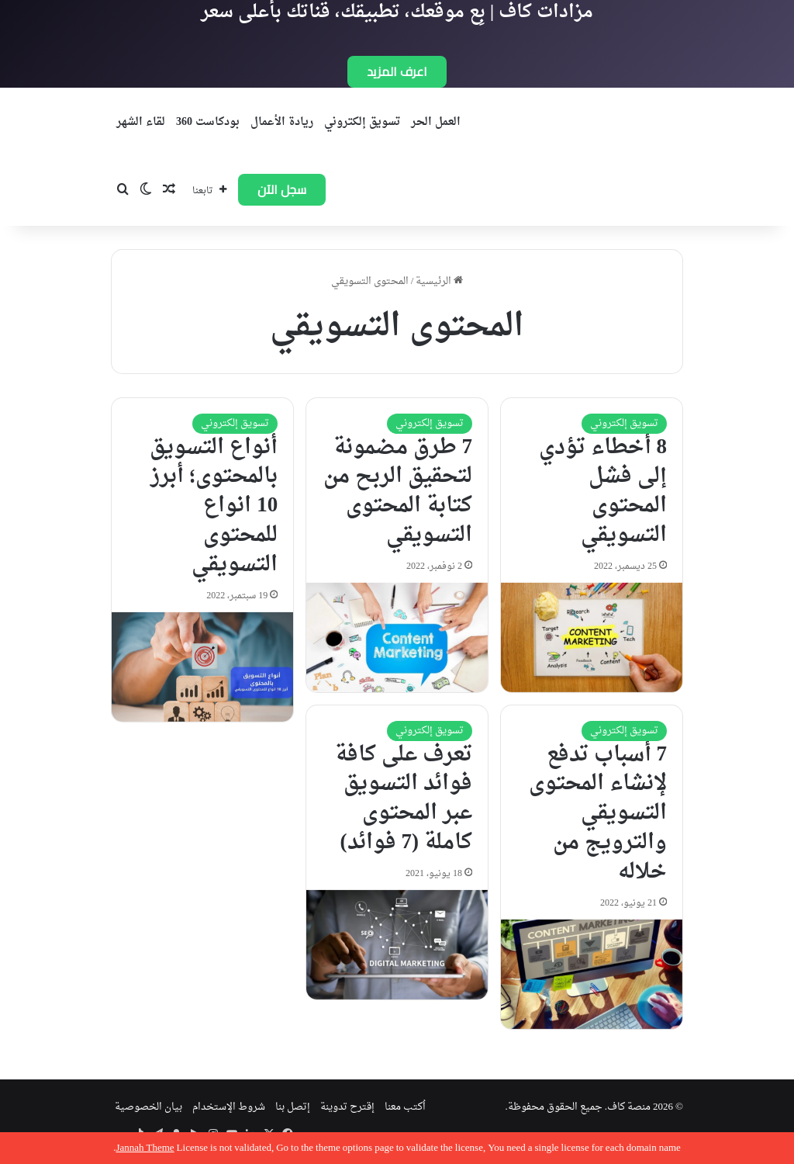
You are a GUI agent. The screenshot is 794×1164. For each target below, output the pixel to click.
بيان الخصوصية (148, 1107)
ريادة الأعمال (281, 122)
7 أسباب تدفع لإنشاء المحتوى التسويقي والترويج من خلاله (598, 813)
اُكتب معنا (405, 1107)
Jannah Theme (145, 1148)
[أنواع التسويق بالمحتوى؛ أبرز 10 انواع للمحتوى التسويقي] (202, 667)
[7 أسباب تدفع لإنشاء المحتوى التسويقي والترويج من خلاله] (591, 974)
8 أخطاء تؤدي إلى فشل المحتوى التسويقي (603, 492)
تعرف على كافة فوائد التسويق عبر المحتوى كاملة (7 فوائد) (403, 799)
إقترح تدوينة (347, 1107)
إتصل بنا (292, 1107)
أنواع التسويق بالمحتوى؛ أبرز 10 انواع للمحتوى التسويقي (214, 506)
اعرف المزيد (397, 71)
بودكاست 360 (208, 122)
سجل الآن (281, 189)
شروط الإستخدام (228, 1107)
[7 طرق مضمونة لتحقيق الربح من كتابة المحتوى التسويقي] (397, 637)
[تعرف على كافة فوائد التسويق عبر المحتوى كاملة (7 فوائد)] (397, 944)
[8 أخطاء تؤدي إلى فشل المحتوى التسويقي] (591, 637)
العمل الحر (436, 122)
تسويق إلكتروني (362, 122)
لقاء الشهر (140, 122)
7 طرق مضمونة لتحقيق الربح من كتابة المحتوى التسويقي (397, 492)
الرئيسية (439, 281)
